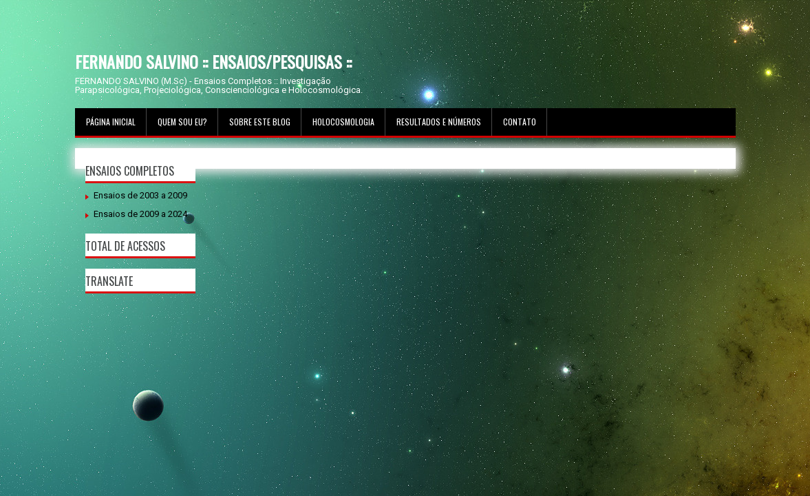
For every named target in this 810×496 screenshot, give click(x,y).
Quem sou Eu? (182, 121)
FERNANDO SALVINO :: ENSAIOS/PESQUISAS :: (213, 61)
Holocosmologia (343, 121)
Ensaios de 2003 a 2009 (140, 195)
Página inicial (111, 121)
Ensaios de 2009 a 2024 (140, 214)
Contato (519, 121)
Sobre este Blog (259, 121)
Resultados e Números (438, 121)
